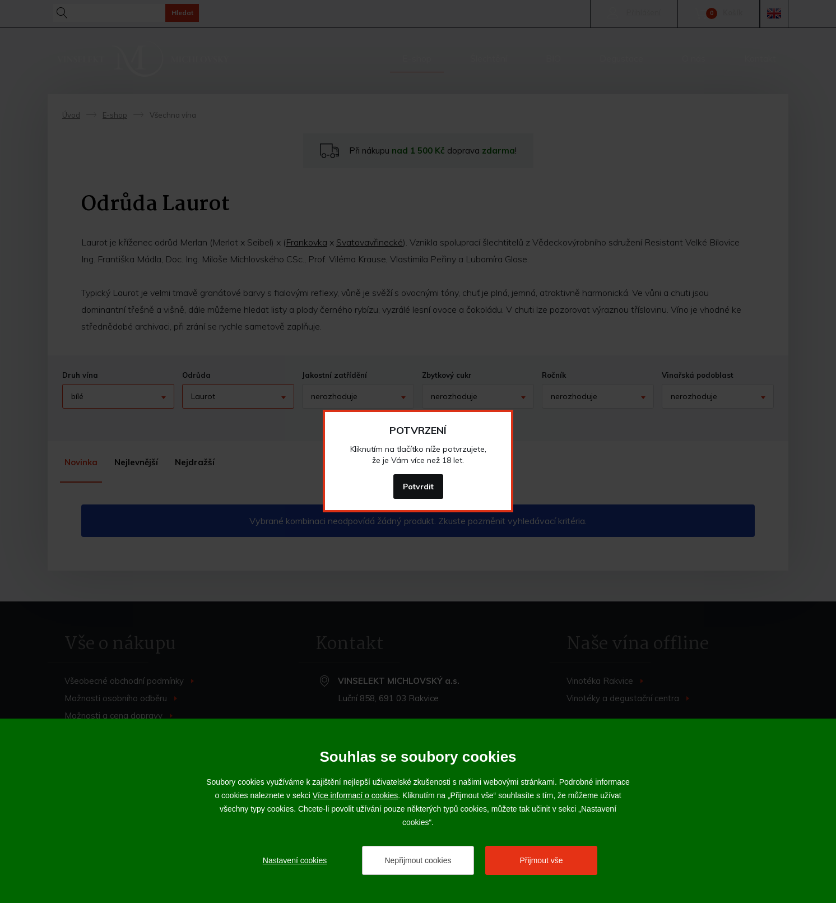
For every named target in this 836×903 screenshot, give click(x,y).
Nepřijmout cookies (417, 860)
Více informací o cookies (355, 795)
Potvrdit (418, 486)
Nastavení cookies (295, 860)
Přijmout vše (541, 860)
